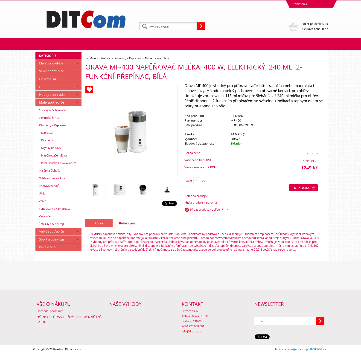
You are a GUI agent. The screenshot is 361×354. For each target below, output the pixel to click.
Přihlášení (299, 4)
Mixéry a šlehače (49, 171)
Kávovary (47, 140)
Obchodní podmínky (50, 311)
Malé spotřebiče (51, 63)
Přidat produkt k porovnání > (202, 203)
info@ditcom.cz (191, 331)
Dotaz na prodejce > (197, 196)
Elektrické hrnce (49, 118)
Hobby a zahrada (52, 94)
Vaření (43, 201)
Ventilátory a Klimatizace (54, 209)
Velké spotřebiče (51, 71)
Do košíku (302, 188)
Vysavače (45, 216)
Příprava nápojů (49, 186)
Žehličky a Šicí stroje (51, 224)
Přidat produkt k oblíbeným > (209, 210)
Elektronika (47, 79)
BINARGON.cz (319, 349)
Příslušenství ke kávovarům (58, 163)
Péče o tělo (47, 247)
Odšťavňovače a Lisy (52, 178)
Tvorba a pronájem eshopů (292, 349)
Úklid (42, 193)
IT (40, 86)
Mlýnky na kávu (51, 148)
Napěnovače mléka (54, 155)
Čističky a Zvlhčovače (52, 110)
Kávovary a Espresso (52, 125)
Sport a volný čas (51, 239)
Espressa (46, 133)
